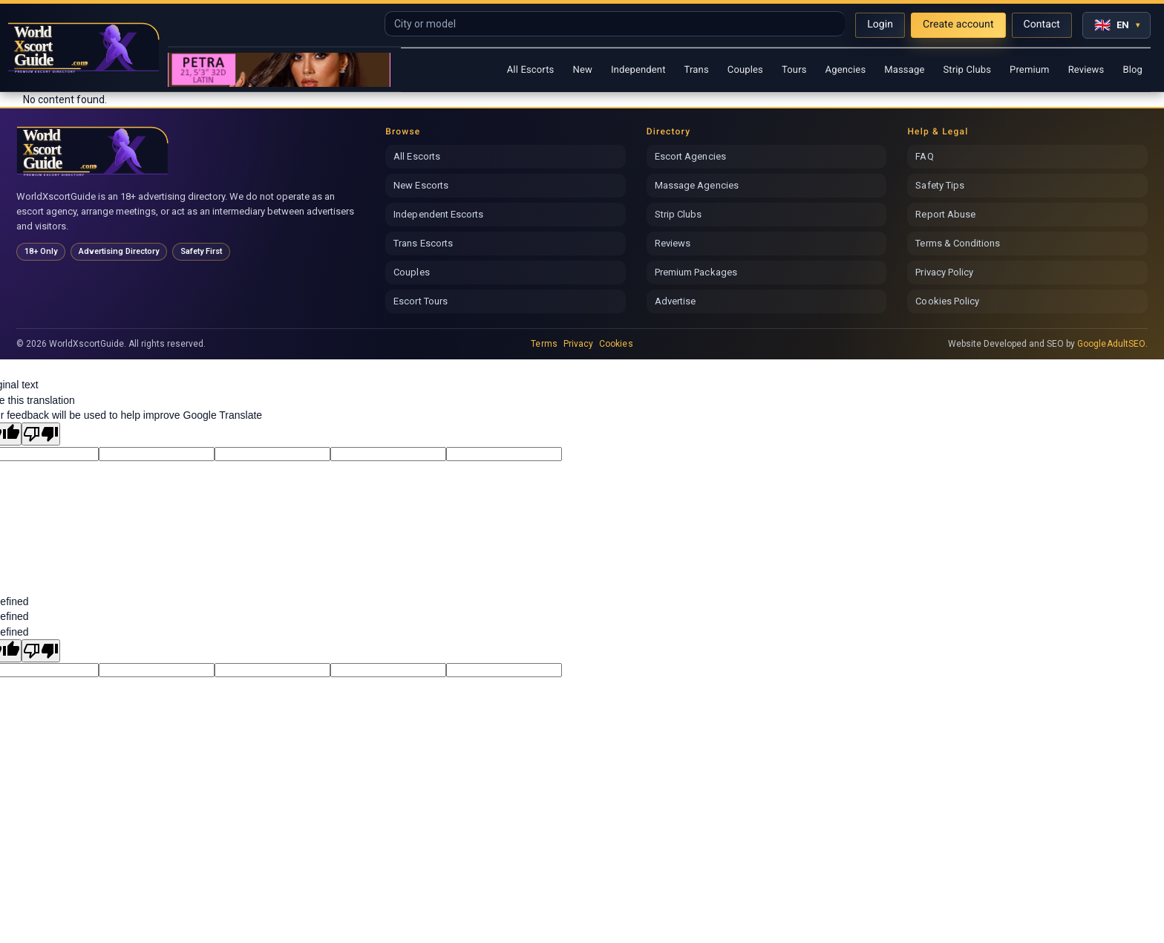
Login (880, 24)
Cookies (615, 344)
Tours (794, 70)
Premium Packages (696, 272)
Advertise (675, 301)
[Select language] (1116, 25)
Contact (1042, 24)
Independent (638, 70)
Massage (904, 70)
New (582, 70)
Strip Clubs (967, 70)
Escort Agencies (690, 156)
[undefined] (41, 650)
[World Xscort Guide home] (92, 151)
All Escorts (531, 70)
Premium (1030, 70)
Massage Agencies (697, 185)
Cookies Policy (947, 301)
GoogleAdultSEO (1111, 344)
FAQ (924, 156)
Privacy (578, 344)
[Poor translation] (41, 434)
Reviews (1086, 70)
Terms (544, 344)
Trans (696, 70)
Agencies (845, 70)
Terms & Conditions (957, 243)
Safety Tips (939, 185)
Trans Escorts (423, 243)
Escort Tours (420, 301)
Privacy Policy (944, 272)
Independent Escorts (438, 214)
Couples (745, 70)
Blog (1132, 70)
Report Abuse (945, 214)
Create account (958, 24)
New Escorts (420, 185)
